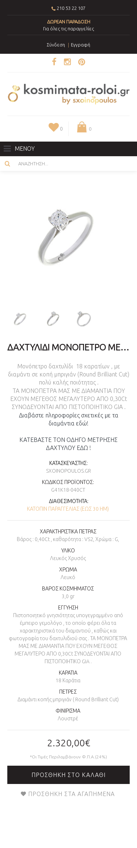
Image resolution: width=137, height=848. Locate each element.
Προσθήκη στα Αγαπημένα (71, 794)
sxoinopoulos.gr (68, 471)
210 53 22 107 (71, 8)
